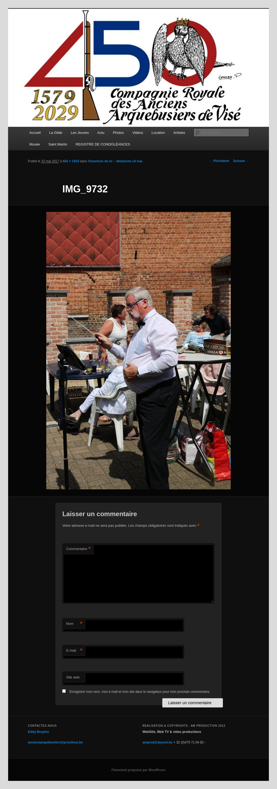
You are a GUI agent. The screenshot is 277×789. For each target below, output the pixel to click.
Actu (100, 133)
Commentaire (78, 549)
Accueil (35, 133)
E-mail (74, 651)
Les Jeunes (80, 133)
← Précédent (219, 161)
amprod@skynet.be (158, 742)
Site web (73, 677)
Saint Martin (57, 144)
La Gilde (55, 133)
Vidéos (137, 133)
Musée (34, 144)
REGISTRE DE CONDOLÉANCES (103, 144)
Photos (118, 133)
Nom (74, 624)
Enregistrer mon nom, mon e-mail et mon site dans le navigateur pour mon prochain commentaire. (140, 692)
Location (158, 133)
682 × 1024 (71, 161)
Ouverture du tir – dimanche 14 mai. (115, 161)
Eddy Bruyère (38, 732)
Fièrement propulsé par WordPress (138, 770)
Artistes (179, 133)
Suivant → (241, 161)
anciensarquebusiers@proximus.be (55, 742)
